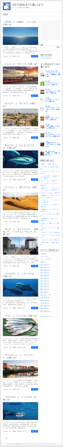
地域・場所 (16, 56)
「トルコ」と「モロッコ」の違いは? (20, 64)
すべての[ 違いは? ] (45, 58)
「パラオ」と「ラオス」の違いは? (50, 240)
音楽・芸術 (43, 308)
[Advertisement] (50, 30)
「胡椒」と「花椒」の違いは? (48, 164)
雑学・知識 (43, 306)
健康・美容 (43, 267)
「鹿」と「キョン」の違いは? (48, 180)
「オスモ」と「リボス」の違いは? (50, 232)
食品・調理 (22, 179)
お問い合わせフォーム (46, 316)
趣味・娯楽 (43, 300)
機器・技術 (43, 289)
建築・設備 (43, 275)
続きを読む (34, 56)
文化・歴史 (43, 278)
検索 (41, 45)
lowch (6, 56)
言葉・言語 (43, 297)
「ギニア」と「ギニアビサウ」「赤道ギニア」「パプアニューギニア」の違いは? (20, 231)
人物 (41, 262)
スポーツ (42, 256)
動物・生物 (16, 179)
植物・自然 (43, 286)
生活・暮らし (44, 295)
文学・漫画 (43, 281)
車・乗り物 (43, 303)
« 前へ (6, 438)
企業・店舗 (43, 264)
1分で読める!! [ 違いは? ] (27, 4)
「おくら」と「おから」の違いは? (50, 192)
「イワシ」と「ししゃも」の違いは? (20, 315)
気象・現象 (43, 292)
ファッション (44, 259)
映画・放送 (43, 284)
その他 (42, 253)
